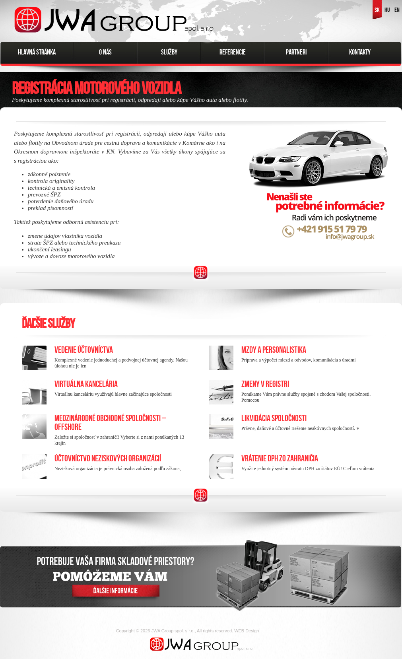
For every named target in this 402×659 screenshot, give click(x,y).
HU (387, 9)
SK (377, 9)
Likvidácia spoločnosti (274, 418)
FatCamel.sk (273, 630)
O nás (105, 52)
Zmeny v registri (265, 384)
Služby (169, 52)
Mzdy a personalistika (273, 350)
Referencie (232, 52)
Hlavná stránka (37, 52)
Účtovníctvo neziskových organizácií (107, 458)
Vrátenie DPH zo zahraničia (279, 458)
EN (397, 9)
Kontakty (360, 52)
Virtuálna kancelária (86, 384)
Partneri (296, 52)
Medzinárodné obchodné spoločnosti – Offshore (110, 422)
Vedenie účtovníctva (83, 350)
